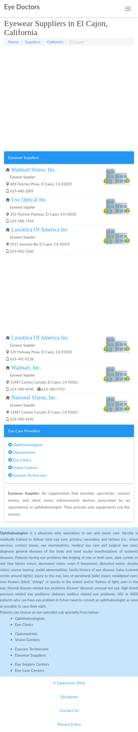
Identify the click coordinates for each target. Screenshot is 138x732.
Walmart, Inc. (26, 367)
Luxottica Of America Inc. (40, 338)
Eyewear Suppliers (30, 655)
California (55, 41)
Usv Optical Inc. (29, 200)
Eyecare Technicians (27, 475)
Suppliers (33, 41)
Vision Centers (23, 467)
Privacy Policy (69, 724)
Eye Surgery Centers (32, 664)
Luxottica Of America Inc (39, 229)
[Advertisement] (69, 59)
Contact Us (69, 710)
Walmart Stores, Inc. (33, 170)
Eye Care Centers (29, 670)
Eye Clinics (19, 460)
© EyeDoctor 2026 (69, 683)
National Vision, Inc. (34, 397)
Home (13, 41)
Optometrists (21, 452)
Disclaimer (69, 696)
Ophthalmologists (25, 444)
